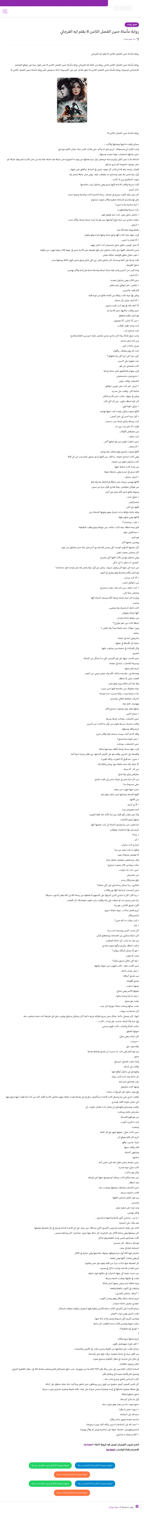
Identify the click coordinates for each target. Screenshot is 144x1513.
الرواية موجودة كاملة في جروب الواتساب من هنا (50, 1465)
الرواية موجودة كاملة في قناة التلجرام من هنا (95, 1465)
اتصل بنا (102, 3)
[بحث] (5, 11)
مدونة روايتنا (114, 1507)
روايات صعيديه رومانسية (46, 11)
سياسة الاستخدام (65, 3)
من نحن (78, 3)
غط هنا (87, 1445)
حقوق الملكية (90, 3)
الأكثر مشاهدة (65, 11)
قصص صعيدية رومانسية (22, 11)
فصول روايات (132, 24)
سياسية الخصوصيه (48, 3)
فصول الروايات (92, 11)
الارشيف (35, 3)
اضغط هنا (110, 1450)
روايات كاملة (78, 11)
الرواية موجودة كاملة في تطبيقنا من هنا (72, 1474)
